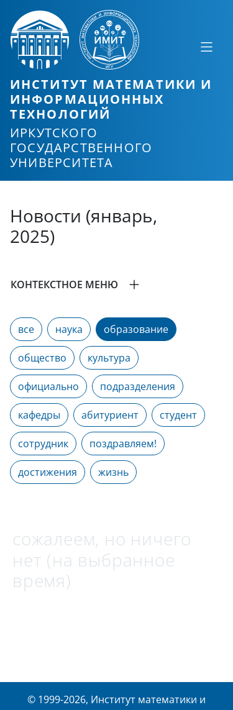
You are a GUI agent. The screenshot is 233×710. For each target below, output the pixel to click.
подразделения (137, 386)
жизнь (113, 472)
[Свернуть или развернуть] (206, 46)
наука (69, 329)
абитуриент (110, 415)
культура (109, 358)
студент (178, 415)
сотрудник (43, 443)
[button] (116, 284)
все (26, 329)
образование (136, 329)
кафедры (39, 415)
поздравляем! (123, 443)
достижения (47, 472)
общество (42, 358)
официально (48, 386)
